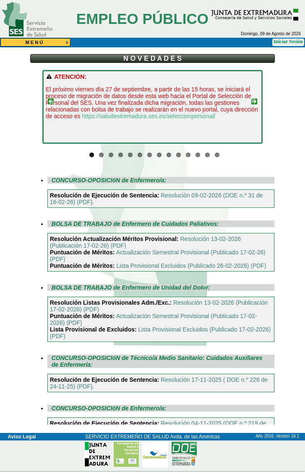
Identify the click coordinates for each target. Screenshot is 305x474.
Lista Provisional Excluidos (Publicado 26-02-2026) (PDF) (191, 265)
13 (207, 155)
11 (188, 155)
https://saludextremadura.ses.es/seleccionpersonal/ (148, 116)
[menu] (35, 42)
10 (178, 155)
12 (198, 155)
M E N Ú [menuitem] (48, 42)
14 (217, 155)
